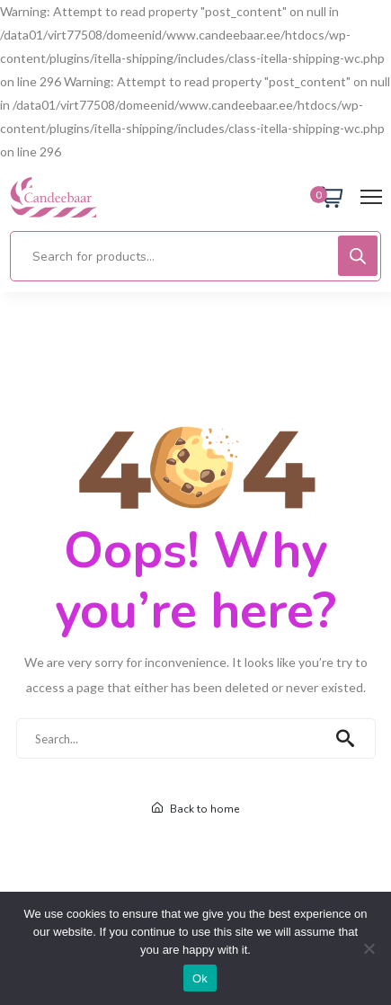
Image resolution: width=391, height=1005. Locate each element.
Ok (200, 978)
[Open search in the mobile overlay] (195, 256)
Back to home (195, 809)
